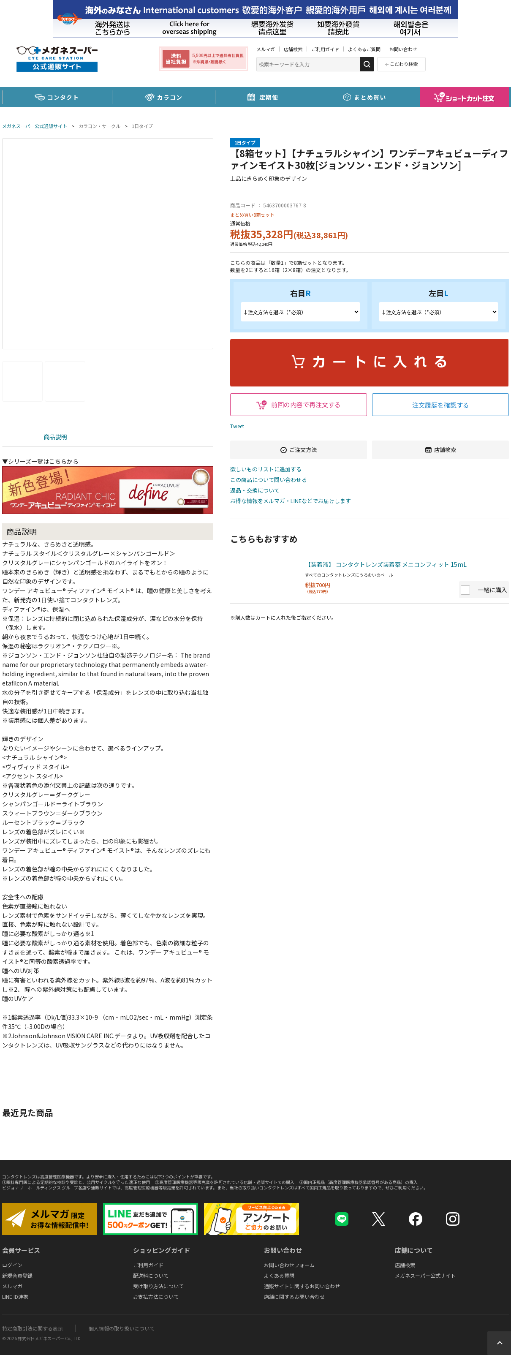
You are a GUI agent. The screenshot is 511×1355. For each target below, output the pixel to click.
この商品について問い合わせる (268, 480)
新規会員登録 (17, 1275)
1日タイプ (142, 125)
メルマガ (265, 49)
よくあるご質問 (364, 49)
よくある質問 (279, 1275)
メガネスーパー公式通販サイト (34, 125)
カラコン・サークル (99, 125)
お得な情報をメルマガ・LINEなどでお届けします (290, 501)
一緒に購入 (492, 589)
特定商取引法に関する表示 (32, 1328)
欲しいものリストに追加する (266, 469)
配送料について (151, 1275)
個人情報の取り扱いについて (122, 1328)
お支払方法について (156, 1296)
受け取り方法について (158, 1286)
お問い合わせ (403, 49)
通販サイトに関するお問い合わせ (302, 1286)
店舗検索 (293, 49)
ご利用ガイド (325, 49)
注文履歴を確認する (440, 404)
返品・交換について (255, 490)
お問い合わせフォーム (289, 1264)
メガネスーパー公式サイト (425, 1275)
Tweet (237, 426)
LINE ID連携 (15, 1296)
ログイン (12, 1264)
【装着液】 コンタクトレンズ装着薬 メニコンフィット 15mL (386, 564)
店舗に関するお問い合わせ (294, 1296)
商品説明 (55, 437)
